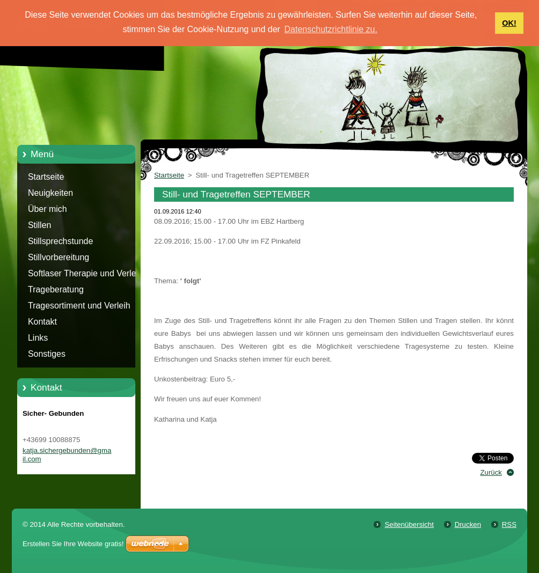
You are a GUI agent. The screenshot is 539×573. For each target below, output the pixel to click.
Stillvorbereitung (58, 257)
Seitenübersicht (408, 524)
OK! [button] (509, 23)
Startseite (46, 176)
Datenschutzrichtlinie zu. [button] (331, 29)
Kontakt (42, 321)
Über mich (47, 209)
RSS (509, 524)
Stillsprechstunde (60, 241)
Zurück (491, 472)
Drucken (468, 524)
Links (38, 337)
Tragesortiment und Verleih (79, 305)
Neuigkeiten (50, 192)
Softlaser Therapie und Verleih (85, 273)
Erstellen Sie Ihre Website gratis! (73, 544)
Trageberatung (56, 289)
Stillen (39, 225)
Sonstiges (46, 353)
